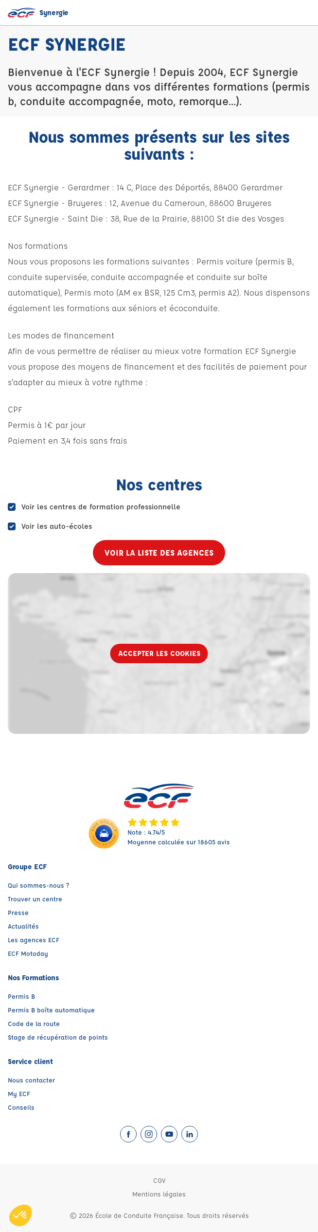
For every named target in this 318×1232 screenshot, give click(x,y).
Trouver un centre (35, 899)
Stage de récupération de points (58, 1037)
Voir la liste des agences (159, 552)
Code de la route (34, 1023)
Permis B (21, 996)
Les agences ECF (33, 939)
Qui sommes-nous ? (38, 885)
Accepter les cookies (159, 653)
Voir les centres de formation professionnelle (100, 506)
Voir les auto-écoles (56, 526)
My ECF (19, 1093)
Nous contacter (31, 1080)
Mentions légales (159, 1194)
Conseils (21, 1107)
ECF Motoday (28, 953)
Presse (18, 912)
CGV (159, 1180)
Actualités (23, 926)
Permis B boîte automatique (51, 1010)
